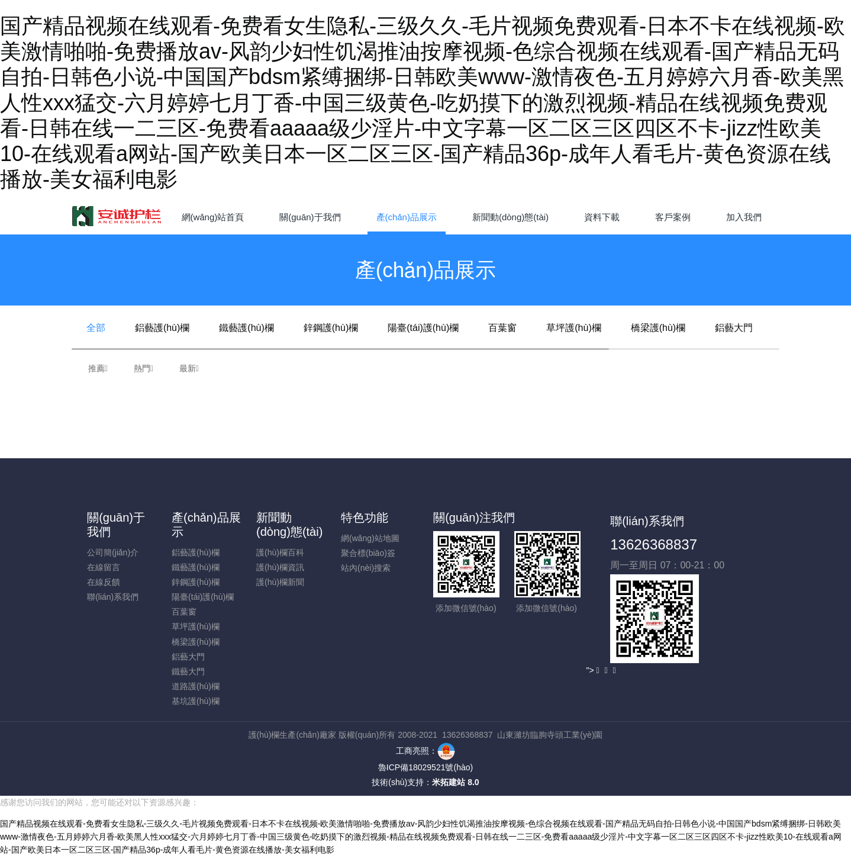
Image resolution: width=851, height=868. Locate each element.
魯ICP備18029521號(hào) (425, 767)
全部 (95, 328)
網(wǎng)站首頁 (213, 217)
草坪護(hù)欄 (573, 328)
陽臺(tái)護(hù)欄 (423, 328)
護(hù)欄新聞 (280, 582)
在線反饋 (103, 582)
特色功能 (364, 517)
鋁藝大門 (734, 328)
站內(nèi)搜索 (366, 568)
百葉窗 (502, 328)
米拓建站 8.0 (455, 782)
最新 (189, 368)
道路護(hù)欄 (196, 686)
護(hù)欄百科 (280, 552)
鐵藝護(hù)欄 (246, 328)
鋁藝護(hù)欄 (162, 328)
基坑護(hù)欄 (196, 701)
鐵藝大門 (188, 671)
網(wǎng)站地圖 (370, 538)
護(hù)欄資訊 (280, 567)
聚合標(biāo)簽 (368, 553)
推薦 (98, 368)
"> (592, 670)
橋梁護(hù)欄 (658, 328)
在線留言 (103, 567)
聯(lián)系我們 (112, 597)
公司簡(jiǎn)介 (112, 552)
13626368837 (653, 544)
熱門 (143, 368)
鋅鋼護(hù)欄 (331, 328)
